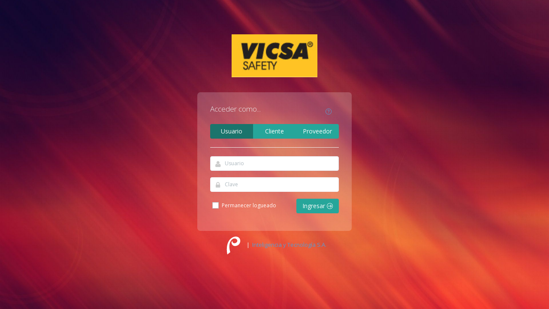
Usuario (231, 131)
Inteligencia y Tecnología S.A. (289, 244)
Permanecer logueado (243, 205)
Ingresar (317, 206)
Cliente (274, 131)
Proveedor (317, 131)
